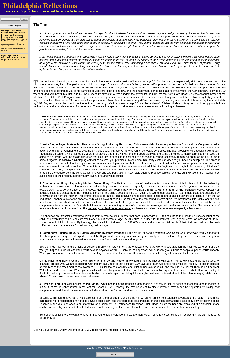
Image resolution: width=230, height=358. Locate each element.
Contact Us (115, 354)
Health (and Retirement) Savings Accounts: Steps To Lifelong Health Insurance (13, 33)
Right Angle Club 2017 (10, 56)
